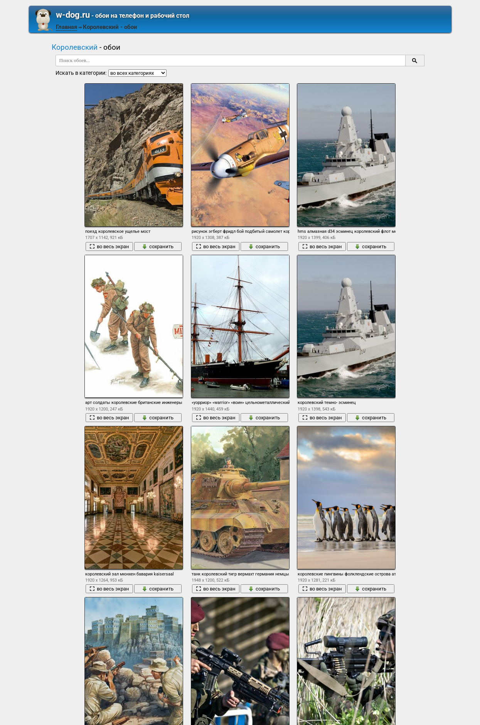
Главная (66, 27)
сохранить (157, 246)
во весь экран (109, 246)
